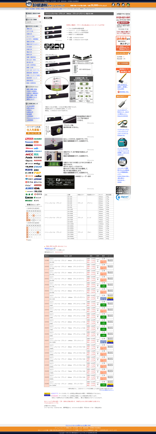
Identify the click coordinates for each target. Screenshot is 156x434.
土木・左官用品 (31, 65)
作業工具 (29, 49)
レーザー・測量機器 (32, 39)
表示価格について (32, 97)
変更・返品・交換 (32, 95)
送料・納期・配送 (32, 89)
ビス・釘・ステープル (33, 70)
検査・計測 (30, 67)
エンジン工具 (30, 36)
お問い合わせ (30, 108)
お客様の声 (30, 112)
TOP (89, 425)
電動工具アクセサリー (33, 44)
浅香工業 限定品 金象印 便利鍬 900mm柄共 (122, 87)
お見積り (29, 110)
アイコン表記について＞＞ (107, 390)
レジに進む (84, 425)
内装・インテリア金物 (33, 75)
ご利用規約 (30, 116)
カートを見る (76, 425)
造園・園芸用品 (31, 57)
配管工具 (29, 54)
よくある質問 (30, 106)
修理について (30, 99)
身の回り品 (30, 62)
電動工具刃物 (30, 41)
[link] (123, 197)
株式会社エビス (49, 248)
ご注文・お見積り (32, 91)
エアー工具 (30, 31)
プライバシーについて (33, 118)
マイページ (69, 425)
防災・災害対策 (31, 83)
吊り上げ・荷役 (31, 60)
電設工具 (29, 52)
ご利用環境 (30, 120)
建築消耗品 (30, 80)
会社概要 (29, 114)
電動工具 (29, 28)
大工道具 (29, 47)
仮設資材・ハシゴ (32, 78)
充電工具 (29, 34)
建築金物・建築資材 (32, 72)
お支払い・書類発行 (32, 93)
